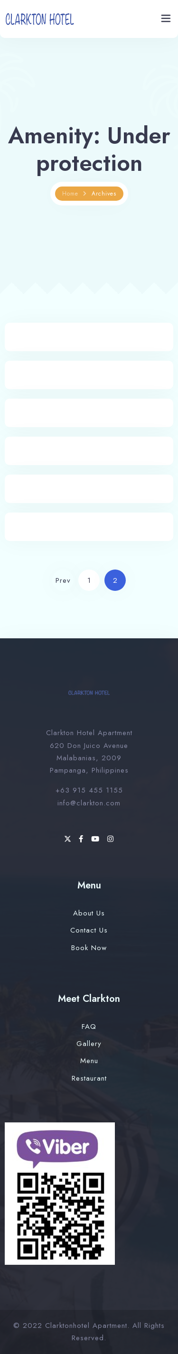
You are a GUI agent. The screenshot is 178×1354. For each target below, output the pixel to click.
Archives (104, 193)
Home (70, 193)
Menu (89, 1060)
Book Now (89, 948)
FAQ (89, 1026)
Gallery (89, 1043)
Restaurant (89, 1078)
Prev (63, 580)
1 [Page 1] (89, 580)
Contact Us (89, 930)
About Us (89, 913)
